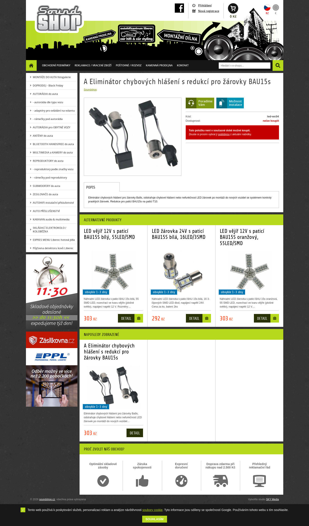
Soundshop (90, 89)
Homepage (31, 65)
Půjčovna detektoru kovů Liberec (53, 248)
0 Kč (233, 16)
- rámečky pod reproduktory (50, 177)
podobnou (223, 134)
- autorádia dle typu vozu (48, 102)
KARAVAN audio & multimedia (51, 219)
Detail (126, 318)
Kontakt (183, 65)
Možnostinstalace (235, 103)
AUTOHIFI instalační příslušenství (53, 203)
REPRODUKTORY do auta (48, 161)
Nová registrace (208, 11)
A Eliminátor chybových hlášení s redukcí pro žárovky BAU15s (109, 352)
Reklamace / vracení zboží (93, 65)
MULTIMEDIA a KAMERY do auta (53, 152)
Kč (267, 13)
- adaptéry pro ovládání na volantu (54, 110)
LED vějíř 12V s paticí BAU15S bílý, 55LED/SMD (109, 234)
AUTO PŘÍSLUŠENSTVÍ (46, 211)
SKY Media (272, 499)
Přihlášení (205, 5)
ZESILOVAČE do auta (45, 194)
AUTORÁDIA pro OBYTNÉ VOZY (51, 127)
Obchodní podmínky (56, 65)
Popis (90, 187)
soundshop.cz (47, 499)
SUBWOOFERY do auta (46, 186)
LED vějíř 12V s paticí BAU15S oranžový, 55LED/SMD (242, 237)
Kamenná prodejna (159, 65)
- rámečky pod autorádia (48, 119)
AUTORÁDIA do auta (45, 94)
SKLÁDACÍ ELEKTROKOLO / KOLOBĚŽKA (49, 229)
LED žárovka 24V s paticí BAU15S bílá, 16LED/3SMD (178, 234)
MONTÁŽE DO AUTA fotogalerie (52, 77)
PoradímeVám (205, 103)
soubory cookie (152, 510)
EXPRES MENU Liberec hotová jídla (54, 240)
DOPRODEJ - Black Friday (48, 85)
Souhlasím (155, 519)
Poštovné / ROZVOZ (129, 65)
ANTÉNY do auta (43, 136)
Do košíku (138, 319)
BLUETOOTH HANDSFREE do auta (53, 144)
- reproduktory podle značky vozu (53, 169)
